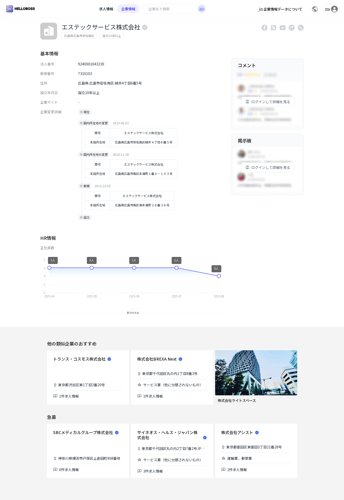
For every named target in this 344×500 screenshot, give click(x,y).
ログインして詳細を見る (267, 101)
